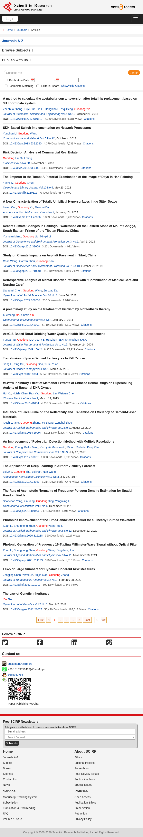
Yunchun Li (9, 133)
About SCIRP (85, 751)
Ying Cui (19, 364)
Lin (49, 393)
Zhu (22, 471)
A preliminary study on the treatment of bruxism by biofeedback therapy (56, 309)
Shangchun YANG (76, 339)
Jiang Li (7, 364)
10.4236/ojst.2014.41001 (24, 324)
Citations (89, 118)
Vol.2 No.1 (41, 604)
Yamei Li (8, 182)
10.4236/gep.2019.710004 (25, 270)
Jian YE (39, 339)
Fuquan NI (9, 339)
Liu (11, 158)
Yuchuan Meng (12, 236)
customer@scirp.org (20, 663)
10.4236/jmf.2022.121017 (25, 584)
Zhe (7, 599)
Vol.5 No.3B (22, 163)
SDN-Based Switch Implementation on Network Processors (47, 127)
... (73, 619)
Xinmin (27, 315)
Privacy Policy (82, 819)
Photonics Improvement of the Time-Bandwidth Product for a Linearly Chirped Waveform (69, 520)
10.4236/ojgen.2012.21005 (25, 609)
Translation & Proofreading (19, 808)
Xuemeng (11, 315)
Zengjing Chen (12, 574)
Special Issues (83, 784)
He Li (60, 525)
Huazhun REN (55, 339)
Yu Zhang (47, 422)
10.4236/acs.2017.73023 (24, 481)
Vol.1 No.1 (42, 369)
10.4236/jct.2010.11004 (23, 374)
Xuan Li (7, 525)
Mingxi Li (45, 236)
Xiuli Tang (26, 158)
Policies (81, 791)
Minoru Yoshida (76, 447)
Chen (24, 182)
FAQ (5, 813)
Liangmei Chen (12, 290)
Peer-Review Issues (86, 773)
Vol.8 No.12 (64, 530)
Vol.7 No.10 (73, 266)
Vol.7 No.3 (52, 476)
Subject (7, 762)
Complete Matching (21, 85)
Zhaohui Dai (42, 207)
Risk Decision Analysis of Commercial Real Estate (40, 152)
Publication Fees (84, 779)
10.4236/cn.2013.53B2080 (25, 143)
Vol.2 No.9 (63, 427)
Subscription (10, 802)
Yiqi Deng (67, 109)
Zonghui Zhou (63, 422)
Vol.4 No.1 (45, 319)
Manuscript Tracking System (20, 797)
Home (9, 30)
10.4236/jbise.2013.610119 (26, 118)
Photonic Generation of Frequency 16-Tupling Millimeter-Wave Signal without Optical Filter (70, 544)
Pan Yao (34, 393)
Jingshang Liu (65, 550)
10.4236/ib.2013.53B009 (24, 168)
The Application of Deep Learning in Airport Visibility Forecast (49, 466)
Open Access (82, 797)
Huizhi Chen (20, 393)
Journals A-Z (10, 757)
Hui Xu (7, 393)
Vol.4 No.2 (48, 212)
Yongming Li (62, 501)
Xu (25, 207)
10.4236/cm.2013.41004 (24, 403)
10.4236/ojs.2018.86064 (24, 510)
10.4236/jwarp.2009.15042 (25, 349)
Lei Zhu (7, 471)
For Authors (81, 768)
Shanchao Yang (12, 501)
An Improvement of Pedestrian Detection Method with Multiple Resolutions (58, 441)
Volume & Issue (12, 819)
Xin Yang (29, 501)
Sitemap (8, 773)
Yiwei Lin (27, 574)
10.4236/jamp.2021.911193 (26, 560)
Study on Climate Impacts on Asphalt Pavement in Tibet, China (49, 255)
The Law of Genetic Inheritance (26, 593)
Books (7, 768)
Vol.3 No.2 (72, 241)
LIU (25, 339)
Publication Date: (19, 80)
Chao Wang (10, 261)
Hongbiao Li (52, 109)
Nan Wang (49, 471)
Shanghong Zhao (24, 525)
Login (10, 19)
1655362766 (15, 674)
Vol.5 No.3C (47, 138)
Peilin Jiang (31, 447)
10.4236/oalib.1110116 (23, 192)
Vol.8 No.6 (41, 506)
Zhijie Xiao (41, 574)
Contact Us (9, 779)
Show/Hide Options (73, 85)
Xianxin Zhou (27, 261)
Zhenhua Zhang (12, 109)
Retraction (80, 813)
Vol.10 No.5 (46, 187)
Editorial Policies (84, 762)
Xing (45, 501)
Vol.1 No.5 (61, 344)
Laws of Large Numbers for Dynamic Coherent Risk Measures (49, 569)
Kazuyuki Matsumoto (52, 447)
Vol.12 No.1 (50, 579)
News (6, 784)
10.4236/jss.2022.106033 (24, 300)
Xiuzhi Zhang (11, 422)
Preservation (82, 808)
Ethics (78, 757)
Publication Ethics (85, 802)
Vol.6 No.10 (68, 113)
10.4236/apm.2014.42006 (25, 217)
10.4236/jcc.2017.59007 (24, 457)
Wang (27, 133)
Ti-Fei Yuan (51, 364)
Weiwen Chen (66, 393)
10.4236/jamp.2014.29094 (25, 432)
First (40, 619)
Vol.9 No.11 (64, 555)
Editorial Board (50, 85)
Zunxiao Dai (50, 290)
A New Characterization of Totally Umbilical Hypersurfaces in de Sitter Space (60, 201)
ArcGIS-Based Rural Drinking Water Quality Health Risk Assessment (54, 334)
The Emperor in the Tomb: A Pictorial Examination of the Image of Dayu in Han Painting (68, 177)
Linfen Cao (9, 207)
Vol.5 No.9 (61, 452)
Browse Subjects (18, 50)
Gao (45, 261)
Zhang (30, 422)
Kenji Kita (93, 447)
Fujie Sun (29, 109)
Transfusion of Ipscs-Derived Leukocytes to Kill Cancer (44, 358)
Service (9, 791)
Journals (22, 30)
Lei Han (36, 471)
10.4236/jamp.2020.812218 (26, 535)
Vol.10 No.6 (50, 295)
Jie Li (40, 109)
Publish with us (16, 60)
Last (87, 619)
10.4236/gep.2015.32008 (24, 246)
